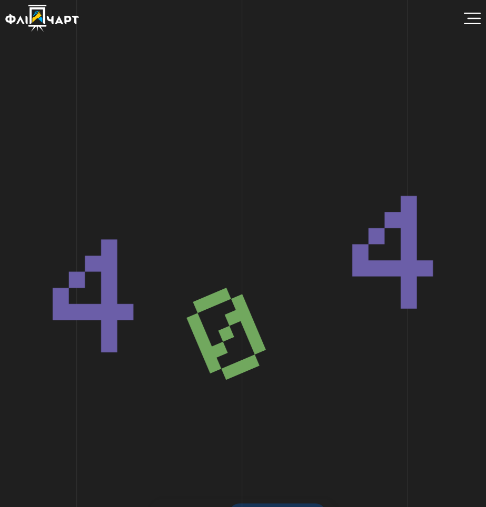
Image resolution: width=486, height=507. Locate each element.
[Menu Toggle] (472, 18)
